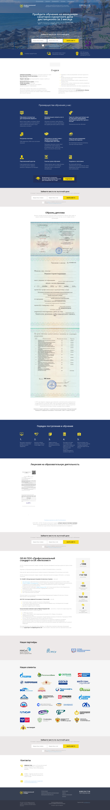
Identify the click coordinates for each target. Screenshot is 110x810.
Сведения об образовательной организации (50, 792)
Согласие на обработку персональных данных (57, 803)
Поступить (63, 1)
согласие (48, 44)
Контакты (64, 796)
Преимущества (55, 1)
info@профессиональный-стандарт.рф (33, 781)
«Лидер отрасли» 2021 (41, 587)
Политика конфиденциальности (57, 802)
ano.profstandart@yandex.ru (30, 782)
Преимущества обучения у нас (47, 794)
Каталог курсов (71, 1)
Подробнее (68, 179)
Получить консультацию (67, 794)
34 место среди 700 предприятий (30, 583)
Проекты (64, 792)
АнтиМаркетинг (87, 802)
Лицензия (47, 1)
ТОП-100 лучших (26, 581)
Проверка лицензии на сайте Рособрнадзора (55, 520)
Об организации (39, 1)
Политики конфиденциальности (55, 46)
